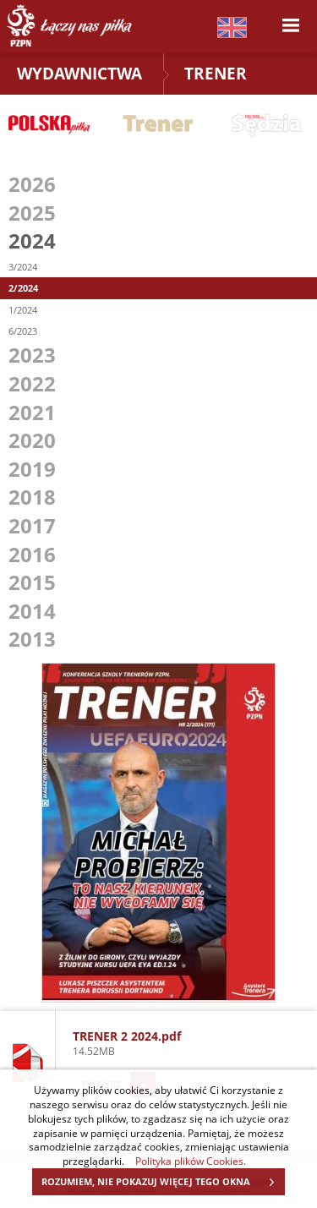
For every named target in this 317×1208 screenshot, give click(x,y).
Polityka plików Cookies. (190, 1160)
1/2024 (22, 309)
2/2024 (23, 288)
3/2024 (22, 266)
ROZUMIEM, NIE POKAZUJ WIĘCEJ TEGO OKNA (162, 1181)
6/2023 (22, 331)
